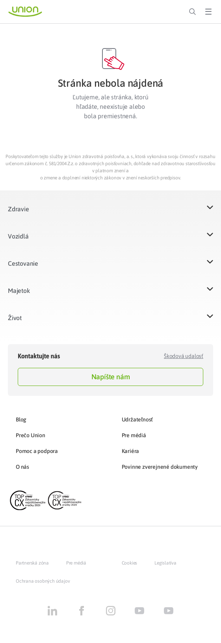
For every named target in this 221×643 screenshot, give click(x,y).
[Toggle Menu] (208, 12)
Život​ (15, 317)
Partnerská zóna (32, 563)
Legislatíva (165, 563)
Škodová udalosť (183, 356)
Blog (21, 419)
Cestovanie (23, 263)
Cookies (129, 563)
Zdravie (18, 208)
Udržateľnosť (137, 419)
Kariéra (130, 451)
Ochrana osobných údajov (43, 581)
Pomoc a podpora (37, 451)
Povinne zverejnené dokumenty (160, 467)
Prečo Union (30, 435)
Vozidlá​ (18, 236)
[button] (110, 214)
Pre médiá (134, 435)
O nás (22, 467)
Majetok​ (19, 290)
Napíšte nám (110, 377)
